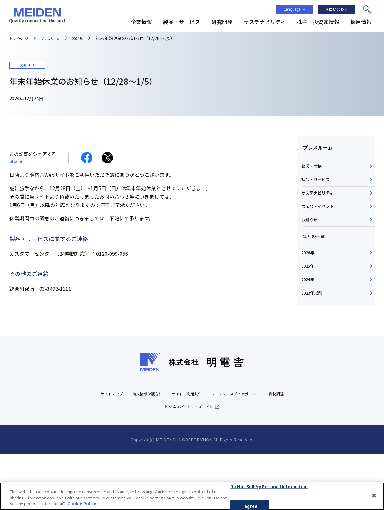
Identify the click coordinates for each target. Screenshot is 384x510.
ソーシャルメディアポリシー (257, 449)
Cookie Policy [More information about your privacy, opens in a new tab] (81, 506)
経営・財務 (314, 169)
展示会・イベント (320, 228)
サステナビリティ (320, 208)
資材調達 (154, 462)
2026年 (310, 287)
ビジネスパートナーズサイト (203, 462)
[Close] (374, 497)
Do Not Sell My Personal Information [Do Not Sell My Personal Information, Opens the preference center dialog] (269, 488)
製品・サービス (318, 189)
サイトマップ (110, 449)
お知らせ (311, 248)
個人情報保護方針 (152, 449)
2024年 (310, 326)
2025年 (310, 306)
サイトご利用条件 (199, 449)
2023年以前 (314, 346)
